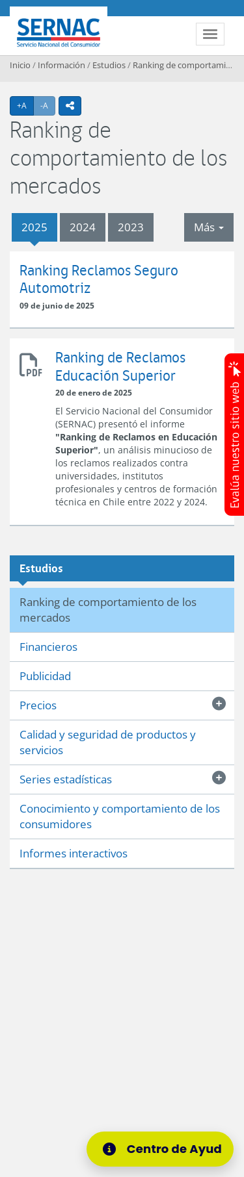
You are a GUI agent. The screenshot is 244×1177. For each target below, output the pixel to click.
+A (25, 105)
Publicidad (45, 675)
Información (61, 65)
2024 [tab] (83, 227)
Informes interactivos (74, 853)
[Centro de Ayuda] (164, 1149)
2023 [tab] (131, 227)
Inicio (20, 65)
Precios (38, 705)
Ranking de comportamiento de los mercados (108, 609)
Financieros (48, 646)
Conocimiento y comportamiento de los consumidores (120, 816)
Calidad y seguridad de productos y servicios (108, 742)
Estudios (109, 65)
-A (47, 105)
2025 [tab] (34, 227)
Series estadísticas (66, 779)
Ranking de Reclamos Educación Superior (33, 362)
